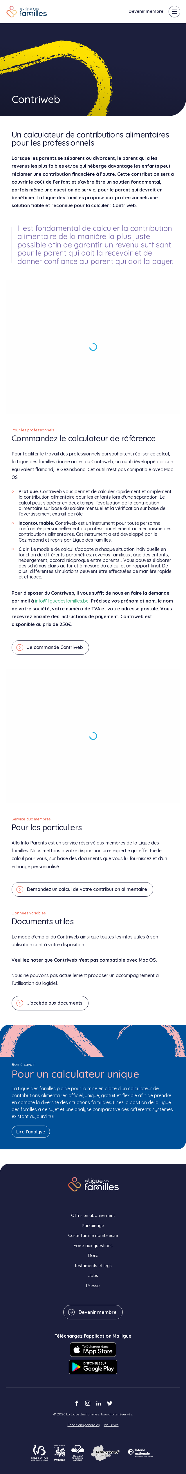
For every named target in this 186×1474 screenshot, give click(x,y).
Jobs (93, 1275)
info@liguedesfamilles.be (62, 601)
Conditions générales (84, 1425)
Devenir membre (146, 11)
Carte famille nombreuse (93, 1235)
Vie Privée (111, 1425)
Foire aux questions (93, 1245)
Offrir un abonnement (93, 1215)
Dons (93, 1255)
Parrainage (93, 1225)
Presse (93, 1285)
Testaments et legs (93, 1265)
